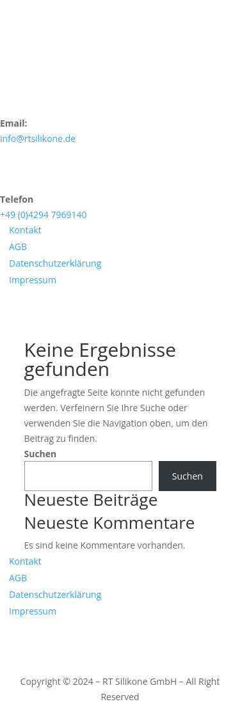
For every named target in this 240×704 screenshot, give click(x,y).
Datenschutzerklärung (55, 263)
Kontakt (25, 230)
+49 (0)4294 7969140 (43, 214)
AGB (18, 246)
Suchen (40, 454)
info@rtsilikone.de (38, 138)
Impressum (32, 280)
